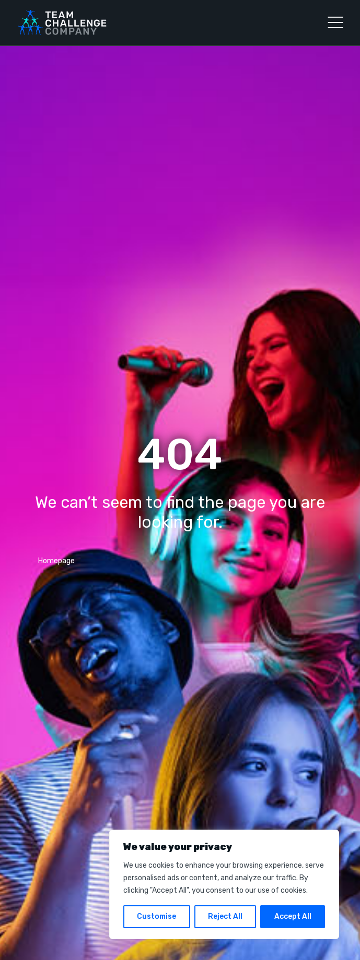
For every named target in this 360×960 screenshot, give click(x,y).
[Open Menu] (335, 22)
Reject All (225, 916)
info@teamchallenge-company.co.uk (98, 587)
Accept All (292, 916)
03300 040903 (62, 570)
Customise (156, 916)
